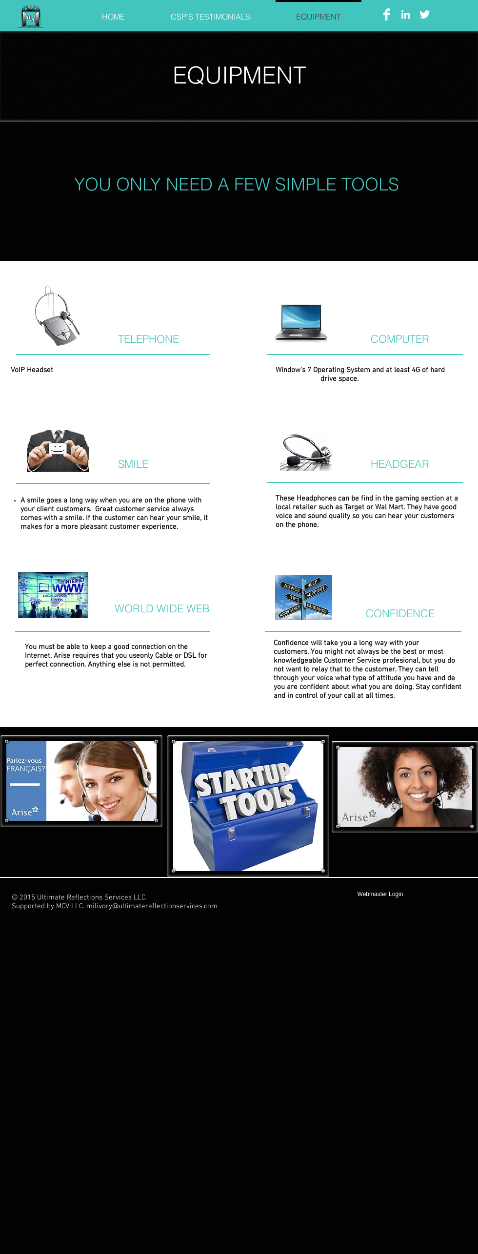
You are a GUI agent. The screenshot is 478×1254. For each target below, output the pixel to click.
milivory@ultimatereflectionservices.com (152, 906)
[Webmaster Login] (380, 894)
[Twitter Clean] (424, 14)
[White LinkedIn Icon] (405, 14)
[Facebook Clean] (386, 14)
